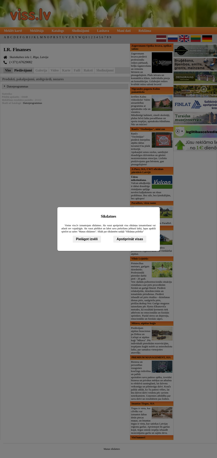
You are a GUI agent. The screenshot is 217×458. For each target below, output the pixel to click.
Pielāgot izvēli (87, 239)
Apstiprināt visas (130, 239)
